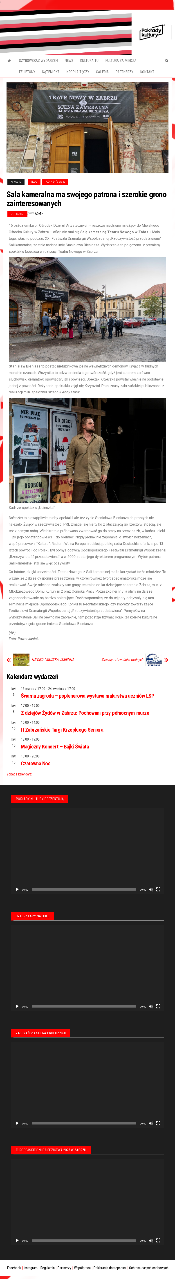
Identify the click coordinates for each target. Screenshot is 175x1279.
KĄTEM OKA (51, 72)
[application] (87, 851)
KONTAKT (147, 72)
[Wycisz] (151, 889)
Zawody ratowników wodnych (122, 660)
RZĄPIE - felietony (55, 181)
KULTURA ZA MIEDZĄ (120, 60)
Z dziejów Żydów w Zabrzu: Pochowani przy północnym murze (85, 713)
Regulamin (47, 1268)
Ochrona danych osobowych (148, 1268)
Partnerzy (64, 1268)
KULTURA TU (89, 60)
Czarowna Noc (35, 763)
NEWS (69, 60)
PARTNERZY (124, 72)
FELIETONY (27, 72)
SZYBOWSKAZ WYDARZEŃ (38, 60)
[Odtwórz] (17, 889)
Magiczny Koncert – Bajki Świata (55, 747)
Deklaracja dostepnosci (109, 1268)
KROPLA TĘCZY (77, 72)
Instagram (31, 1268)
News (34, 181)
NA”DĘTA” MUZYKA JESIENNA (53, 660)
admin (39, 213)
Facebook (14, 1268)
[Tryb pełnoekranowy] (158, 889)
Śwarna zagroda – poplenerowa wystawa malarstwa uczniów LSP (87, 696)
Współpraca (82, 1268)
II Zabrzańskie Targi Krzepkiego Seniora (62, 730)
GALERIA (102, 72)
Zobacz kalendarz (19, 774)
